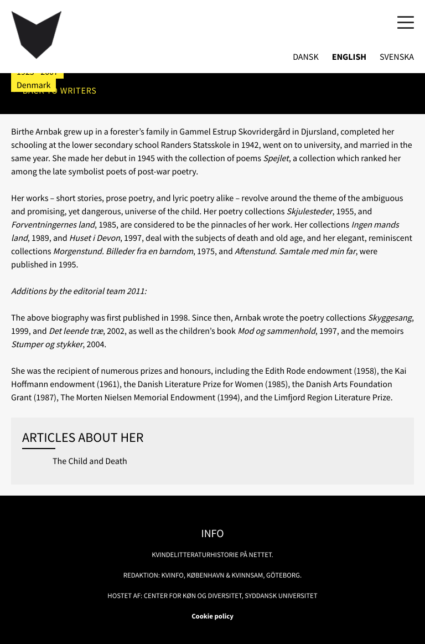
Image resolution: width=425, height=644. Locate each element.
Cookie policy (212, 616)
